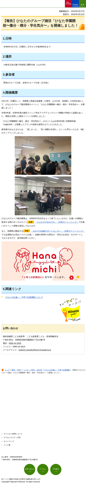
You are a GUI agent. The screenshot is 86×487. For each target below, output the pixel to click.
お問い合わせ (29, 469)
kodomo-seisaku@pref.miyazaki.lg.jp (35, 350)
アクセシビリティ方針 (12, 437)
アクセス (43, 469)
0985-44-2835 (15, 343)
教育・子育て (17, 370)
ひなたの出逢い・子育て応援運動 (57, 370)
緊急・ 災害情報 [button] (68, 3)
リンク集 (7, 445)
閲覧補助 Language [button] (75, 5)
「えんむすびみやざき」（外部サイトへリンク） (57, 222)
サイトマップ (9, 441)
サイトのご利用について (13, 434)
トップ (7, 370)
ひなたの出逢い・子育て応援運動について (24, 297)
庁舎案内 (56, 469)
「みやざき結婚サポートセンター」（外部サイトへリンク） (58, 231)
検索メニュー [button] (82, 5)
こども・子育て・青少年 (33, 370)
